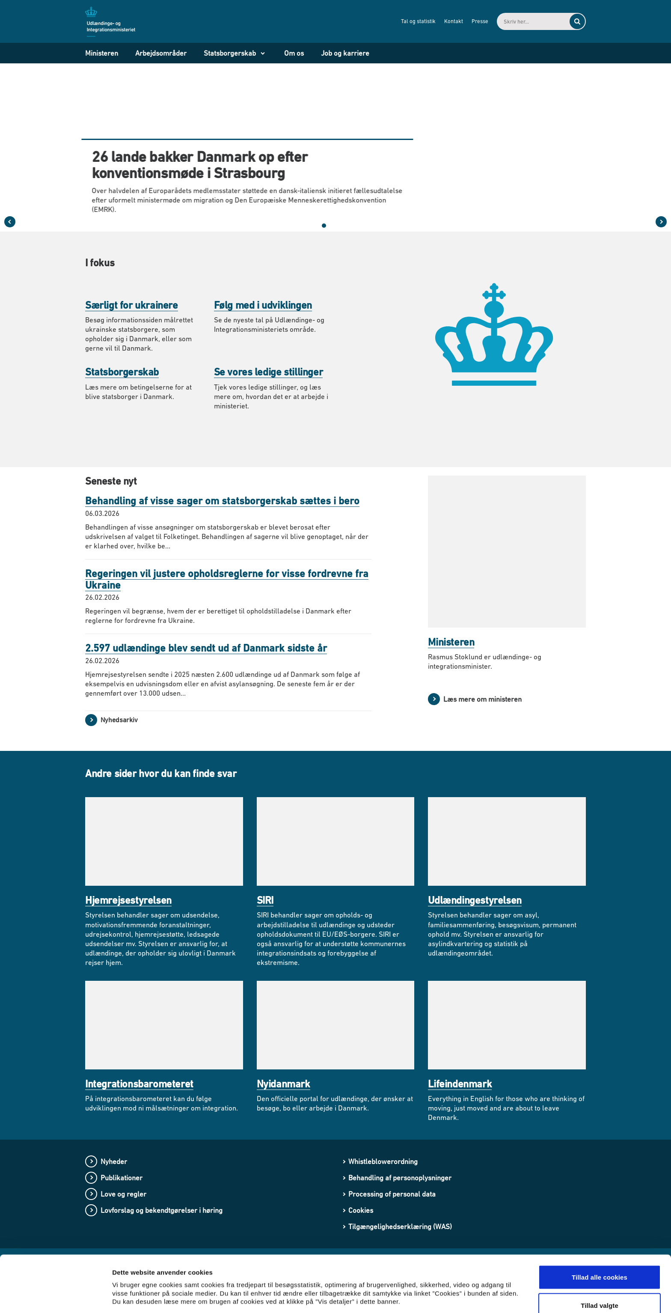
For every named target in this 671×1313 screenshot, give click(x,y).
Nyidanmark (283, 1084)
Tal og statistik (418, 21)
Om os (294, 53)
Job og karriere (345, 53)
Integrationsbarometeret (139, 1084)
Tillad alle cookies (599, 1234)
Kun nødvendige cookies (599, 1290)
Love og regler (123, 1194)
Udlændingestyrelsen (474, 900)
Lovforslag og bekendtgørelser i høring (162, 1210)
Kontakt (453, 21)
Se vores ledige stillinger (268, 372)
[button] (315, 225)
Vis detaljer (445, 1285)
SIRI (265, 900)
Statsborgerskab (230, 53)
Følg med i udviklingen (263, 305)
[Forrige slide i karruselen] (9, 221)
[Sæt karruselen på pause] (358, 225)
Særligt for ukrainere (131, 305)
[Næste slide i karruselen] (661, 221)
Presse (480, 21)
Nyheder (114, 1161)
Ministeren (101, 53)
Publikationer (122, 1177)
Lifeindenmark (460, 1084)
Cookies (360, 1210)
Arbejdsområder (161, 53)
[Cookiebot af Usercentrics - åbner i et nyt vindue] (55, 1296)
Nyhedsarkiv (119, 719)
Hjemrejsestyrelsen (128, 900)
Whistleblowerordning (383, 1161)
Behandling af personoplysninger (399, 1177)
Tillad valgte (599, 1262)
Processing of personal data (392, 1194)
